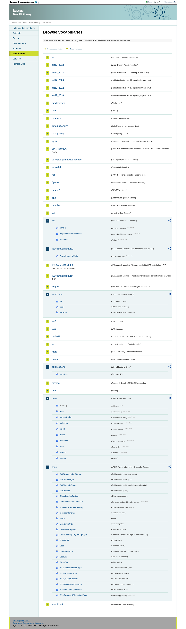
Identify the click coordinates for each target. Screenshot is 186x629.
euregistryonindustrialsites (67, 159)
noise (55, 359)
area (62, 411)
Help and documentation (24, 28)
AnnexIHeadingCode (69, 256)
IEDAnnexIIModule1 (62, 248)
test (54, 390)
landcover (57, 294)
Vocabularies (19, 54)
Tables (16, 38)
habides (56, 205)
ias (53, 213)
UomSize (64, 557)
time (62, 446)
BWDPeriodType (67, 480)
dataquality (58, 133)
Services (17, 59)
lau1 (54, 321)
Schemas (17, 48)
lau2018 (56, 336)
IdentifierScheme (67, 513)
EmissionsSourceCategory (71, 507)
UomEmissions (66, 551)
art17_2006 (58, 80)
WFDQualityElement (68, 579)
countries (64, 374)
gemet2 (56, 190)
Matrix (62, 518)
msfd (54, 351)
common (56, 118)
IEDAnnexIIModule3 (62, 265)
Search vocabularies (54, 49)
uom (54, 398)
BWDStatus (65, 491)
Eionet (24, 23)
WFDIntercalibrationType (71, 568)
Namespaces (19, 64)
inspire (55, 286)
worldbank (57, 604)
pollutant (64, 239)
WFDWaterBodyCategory (71, 584)
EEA (24, 2)
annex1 (63, 228)
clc (61, 301)
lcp (53, 344)
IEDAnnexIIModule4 (62, 276)
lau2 (54, 329)
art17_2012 (58, 88)
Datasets (17, 33)
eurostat (56, 167)
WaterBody (64, 562)
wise (54, 467)
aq (53, 57)
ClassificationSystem (69, 496)
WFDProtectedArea (68, 573)
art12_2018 (58, 72)
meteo (62, 435)
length (62, 429)
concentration (66, 417)
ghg (54, 198)
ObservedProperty (68, 529)
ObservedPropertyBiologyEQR (73, 535)
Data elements (19, 43)
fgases (55, 182)
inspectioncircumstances (71, 234)
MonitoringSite (66, 524)
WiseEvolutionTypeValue (71, 590)
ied (53, 220)
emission (64, 423)
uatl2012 (63, 312)
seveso (56, 383)
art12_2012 (58, 65)
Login (150, 2)
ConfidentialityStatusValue (71, 501)
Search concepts (76, 49)
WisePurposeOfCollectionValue (73, 595)
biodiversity (58, 103)
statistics (64, 441)
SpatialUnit (64, 540)
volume (63, 458)
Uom (62, 546)
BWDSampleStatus (68, 485)
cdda (54, 110)
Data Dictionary (34, 23)
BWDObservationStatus (70, 474)
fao (53, 175)
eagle (62, 307)
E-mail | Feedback (21, 620)
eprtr (54, 141)
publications (58, 367)
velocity (63, 452)
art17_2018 (58, 95)
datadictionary (60, 126)
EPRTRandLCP (60, 149)
